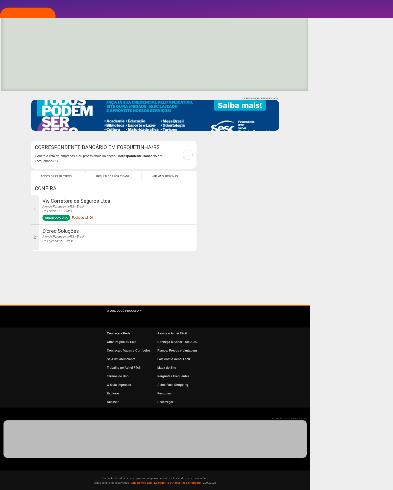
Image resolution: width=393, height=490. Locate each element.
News (25, 129)
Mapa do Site (250, 367)
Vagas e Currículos (39, 114)
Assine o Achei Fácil (255, 333)
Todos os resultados (139, 176)
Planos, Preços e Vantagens (261, 350)
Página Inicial (33, 53)
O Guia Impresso (202, 385)
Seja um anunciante (204, 359)
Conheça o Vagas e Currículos (212, 350)
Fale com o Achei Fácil (257, 359)
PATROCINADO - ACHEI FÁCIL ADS (344, 98)
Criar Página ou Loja (205, 342)
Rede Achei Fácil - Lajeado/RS (233, 482)
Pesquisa (28, 99)
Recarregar (249, 402)
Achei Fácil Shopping (256, 385)
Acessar (196, 402)
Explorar (29, 84)
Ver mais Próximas (248, 176)
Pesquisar (248, 393)
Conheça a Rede (202, 333)
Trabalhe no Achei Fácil (207, 367)
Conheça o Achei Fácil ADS (260, 342)
